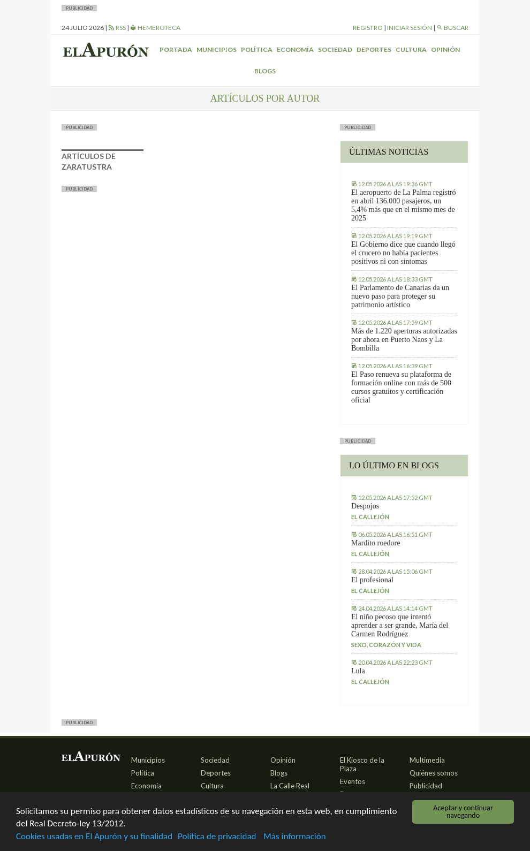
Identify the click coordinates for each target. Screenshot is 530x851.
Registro (368, 28)
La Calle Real (289, 785)
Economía (295, 49)
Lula (358, 671)
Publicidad (426, 785)
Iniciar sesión (409, 28)
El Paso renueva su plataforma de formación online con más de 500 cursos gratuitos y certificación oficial (401, 387)
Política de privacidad (217, 837)
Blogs (265, 71)
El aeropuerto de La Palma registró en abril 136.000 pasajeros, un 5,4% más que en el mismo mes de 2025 (403, 205)
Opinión (445, 49)
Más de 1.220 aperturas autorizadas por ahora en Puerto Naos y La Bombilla (404, 339)
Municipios (216, 49)
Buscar (452, 28)
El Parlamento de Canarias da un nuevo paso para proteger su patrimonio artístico (400, 296)
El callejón (370, 516)
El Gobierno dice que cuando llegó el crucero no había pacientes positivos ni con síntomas (403, 252)
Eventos (352, 781)
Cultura (411, 49)
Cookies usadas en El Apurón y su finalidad (94, 837)
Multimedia (427, 760)
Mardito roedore (375, 543)
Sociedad (335, 49)
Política (256, 49)
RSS (117, 28)
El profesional (372, 580)
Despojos (365, 506)
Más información (294, 837)
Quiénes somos (434, 773)
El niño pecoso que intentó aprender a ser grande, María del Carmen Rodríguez (399, 625)
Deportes (374, 49)
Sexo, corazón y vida (386, 644)
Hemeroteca (155, 28)
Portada (176, 49)
